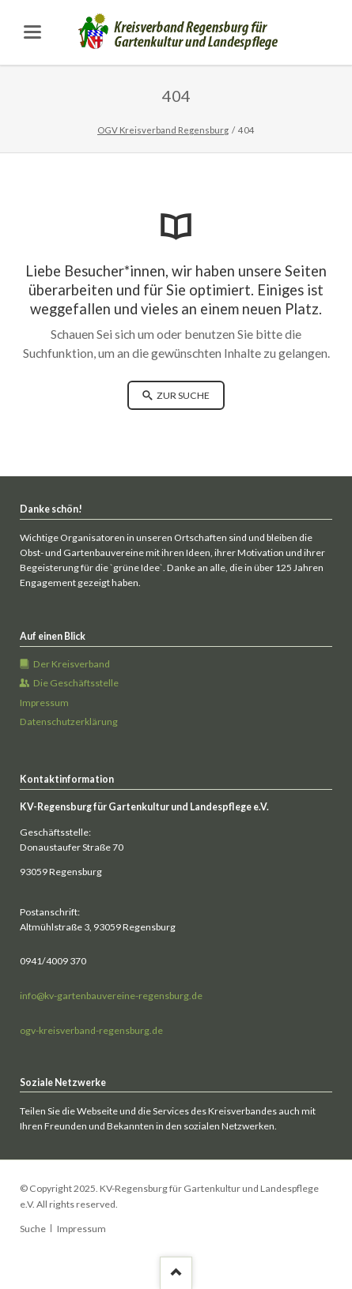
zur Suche (182, 395)
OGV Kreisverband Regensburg (163, 130)
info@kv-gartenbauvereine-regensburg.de (111, 996)
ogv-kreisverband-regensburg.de (91, 1030)
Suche (33, 1229)
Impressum (81, 1229)
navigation (32, 32)
